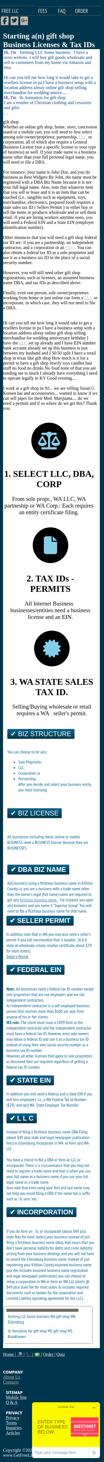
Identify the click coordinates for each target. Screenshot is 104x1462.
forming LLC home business (29, 1316)
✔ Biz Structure (41, 734)
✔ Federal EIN (35, 969)
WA (72, 1316)
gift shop (63, 1316)
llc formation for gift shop (27, 1331)
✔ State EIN (30, 1080)
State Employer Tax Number (57, 1105)
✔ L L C (22, 1118)
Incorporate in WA (50, 1143)
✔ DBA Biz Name (38, 869)
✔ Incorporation (41, 1212)
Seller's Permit (17, 956)
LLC (83, 137)
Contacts (11, 1382)
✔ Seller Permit (40, 920)
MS (70, 1331)
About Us (11, 1377)
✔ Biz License (35, 813)
